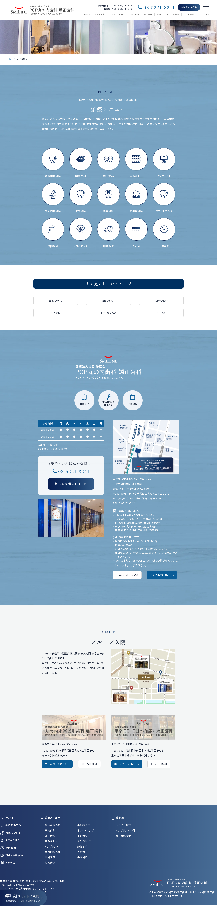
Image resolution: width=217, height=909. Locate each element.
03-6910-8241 (158, 764)
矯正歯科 (50, 836)
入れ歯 (81, 852)
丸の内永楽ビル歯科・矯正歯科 (59, 744)
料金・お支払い (190, 14)
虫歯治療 (50, 857)
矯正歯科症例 (124, 836)
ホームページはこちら (57, 764)
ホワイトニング (85, 830)
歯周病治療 (83, 825)
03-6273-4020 (89, 764)
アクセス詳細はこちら (162, 575)
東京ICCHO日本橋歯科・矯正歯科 (130, 744)
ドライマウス (84, 841)
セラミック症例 (124, 825)
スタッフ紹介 (133, 14)
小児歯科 (82, 857)
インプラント (52, 846)
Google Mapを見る (127, 575)
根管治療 (50, 862)
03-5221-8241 (156, 7)
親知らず (82, 846)
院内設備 (148, 14)
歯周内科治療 (53, 852)
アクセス (206, 14)
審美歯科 (50, 830)
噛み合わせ (51, 841)
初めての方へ (100, 14)
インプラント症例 (125, 830)
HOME (87, 14)
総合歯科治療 (53, 825)
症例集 (176, 14)
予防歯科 (82, 836)
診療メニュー (163, 14)
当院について (117, 14)
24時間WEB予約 (189, 7)
